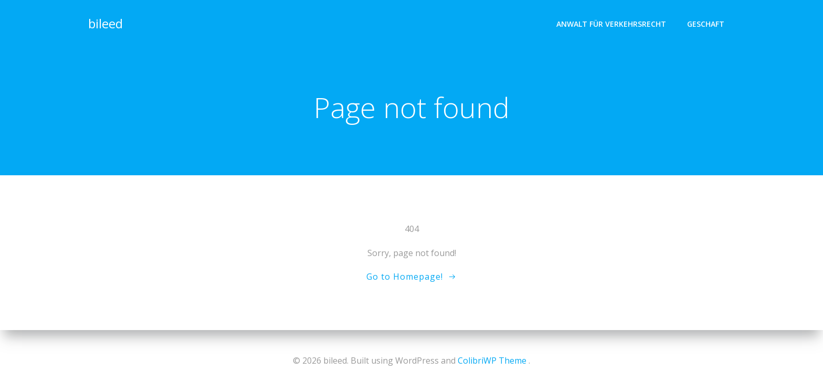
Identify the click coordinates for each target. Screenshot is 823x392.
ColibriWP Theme (492, 360)
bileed (105, 23)
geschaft (705, 24)
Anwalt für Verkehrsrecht (611, 24)
